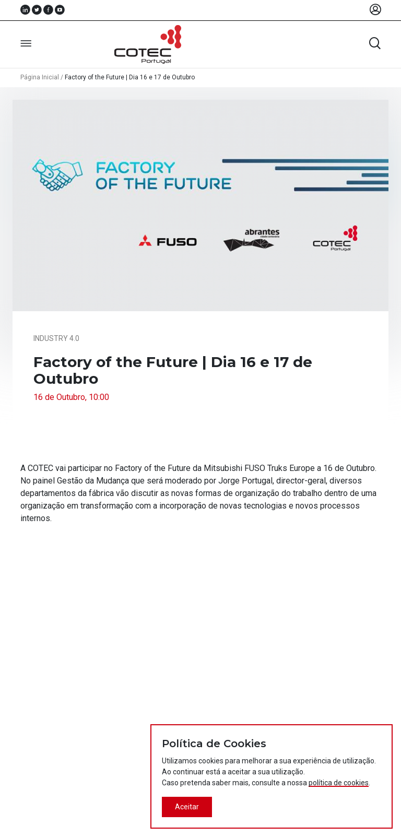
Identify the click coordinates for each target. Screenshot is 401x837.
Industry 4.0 (56, 338)
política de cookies (339, 783)
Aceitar (187, 807)
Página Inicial (39, 77)
